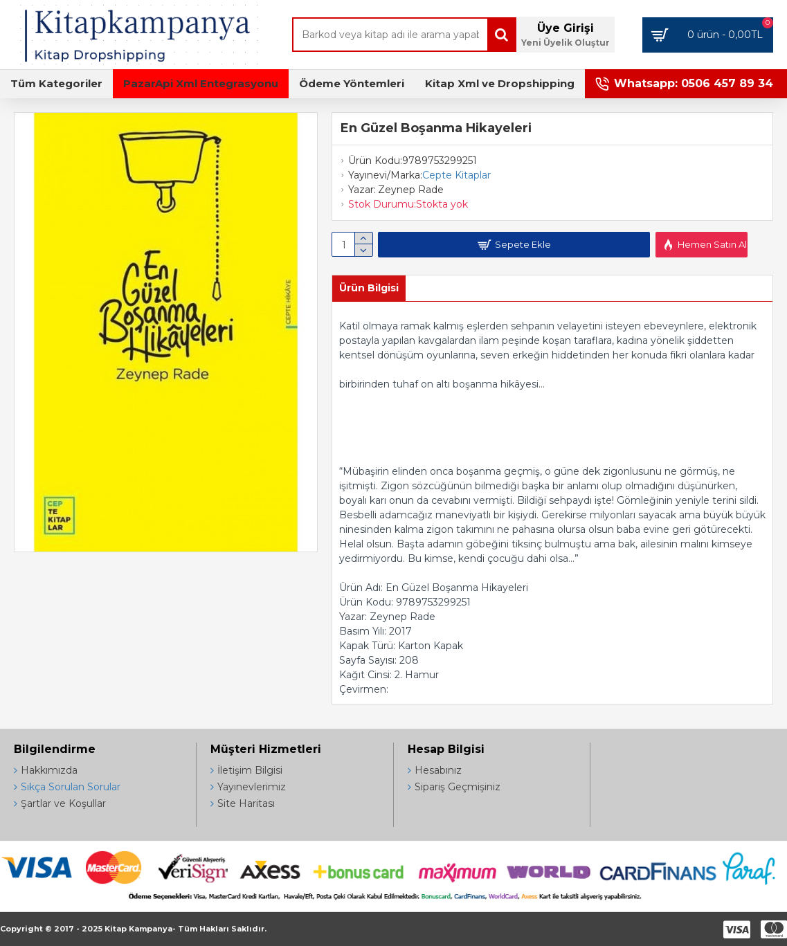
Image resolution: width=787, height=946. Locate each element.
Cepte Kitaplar (456, 175)
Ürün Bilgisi (369, 288)
